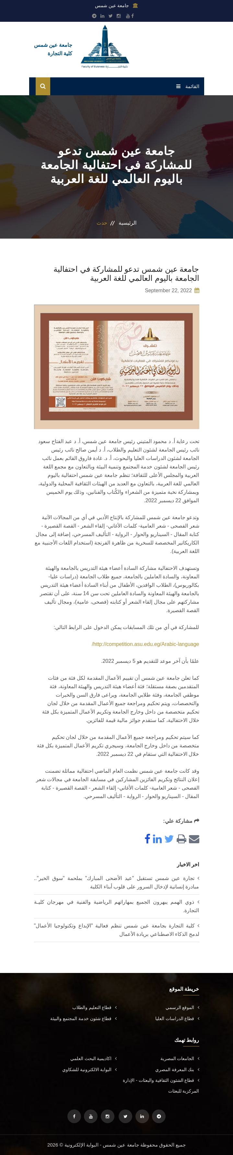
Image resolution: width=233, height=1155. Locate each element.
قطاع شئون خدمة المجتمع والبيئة (83, 1018)
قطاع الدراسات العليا (177, 1018)
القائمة (187, 86)
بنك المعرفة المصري (177, 1069)
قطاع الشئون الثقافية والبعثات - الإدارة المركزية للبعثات (161, 1086)
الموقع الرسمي (182, 1007)
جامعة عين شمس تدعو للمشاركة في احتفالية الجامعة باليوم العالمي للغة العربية (126, 274)
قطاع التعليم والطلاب (94, 1007)
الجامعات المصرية (179, 1058)
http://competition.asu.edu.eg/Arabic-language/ (145, 644)
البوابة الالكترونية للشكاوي (89, 1069)
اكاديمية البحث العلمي (93, 1058)
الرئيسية (127, 223)
